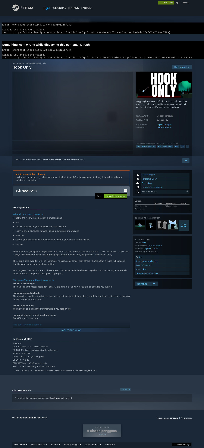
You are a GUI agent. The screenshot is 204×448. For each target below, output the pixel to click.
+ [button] (187, 150)
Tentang (73, 8)
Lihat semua (125, 393)
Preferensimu (186, 421)
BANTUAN (86, 8)
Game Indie (30, 67)
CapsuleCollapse (164, 128)
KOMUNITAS (59, 8)
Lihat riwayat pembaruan (146, 265)
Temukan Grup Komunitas (147, 277)
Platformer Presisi (148, 150)
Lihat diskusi (141, 273)
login (177, 3)
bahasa (185, 3)
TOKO (46, 8)
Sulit (138, 150)
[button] (115, 199)
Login (17, 163)
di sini (56, 401)
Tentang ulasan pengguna (167, 421)
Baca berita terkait (143, 269)
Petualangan (167, 150)
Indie (176, 150)
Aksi (159, 150)
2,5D (182, 150)
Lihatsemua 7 (184, 229)
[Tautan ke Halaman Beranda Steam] (25, 10)
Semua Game (18, 67)
